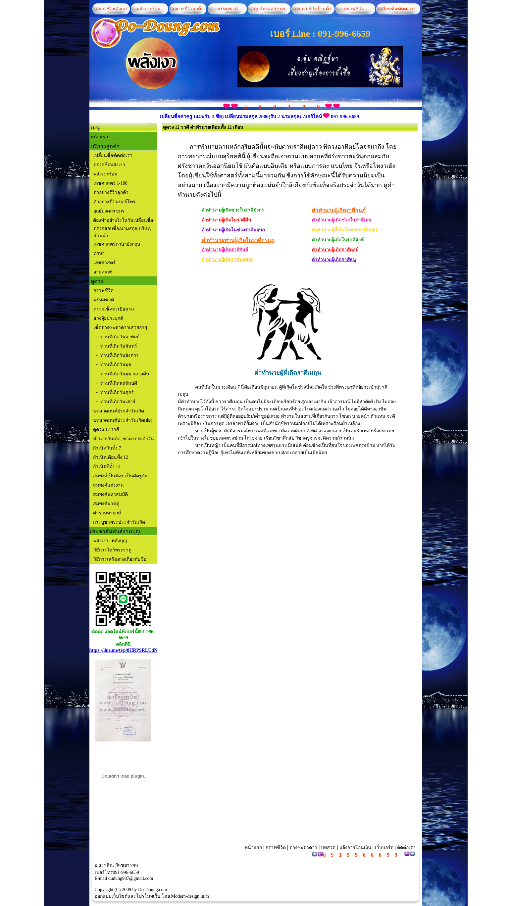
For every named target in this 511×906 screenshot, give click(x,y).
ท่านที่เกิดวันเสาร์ (117, 401)
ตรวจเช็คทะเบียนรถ (113, 309)
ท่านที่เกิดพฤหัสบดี (118, 383)
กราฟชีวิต (354, 8)
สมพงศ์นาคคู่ (106, 503)
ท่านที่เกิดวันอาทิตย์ (119, 336)
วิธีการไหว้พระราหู (112, 550)
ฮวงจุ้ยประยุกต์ (108, 318)
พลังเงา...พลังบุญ (110, 540)
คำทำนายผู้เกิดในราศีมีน (226, 219)
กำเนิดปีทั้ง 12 (106, 466)
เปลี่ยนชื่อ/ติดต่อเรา (396, 8)
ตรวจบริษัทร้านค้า (313, 8)
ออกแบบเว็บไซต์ (111, 896)
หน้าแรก (99, 136)
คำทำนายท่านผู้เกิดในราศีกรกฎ (238, 240)
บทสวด (328, 847)
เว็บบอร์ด (384, 847)
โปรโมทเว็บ (148, 896)
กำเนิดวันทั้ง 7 (106, 448)
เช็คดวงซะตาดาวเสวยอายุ (120, 327)
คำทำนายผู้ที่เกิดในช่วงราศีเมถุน (344, 229)
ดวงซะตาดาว (303, 847)
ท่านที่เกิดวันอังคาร (119, 355)
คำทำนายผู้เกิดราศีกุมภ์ (339, 210)
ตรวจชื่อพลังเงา (112, 8)
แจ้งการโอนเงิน (355, 847)
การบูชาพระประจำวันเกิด (118, 522)
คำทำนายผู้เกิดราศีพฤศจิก (227, 259)
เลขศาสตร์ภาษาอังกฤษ (116, 244)
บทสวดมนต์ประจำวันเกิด (118, 410)
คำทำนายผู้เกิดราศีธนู (334, 259)
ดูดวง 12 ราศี (106, 429)
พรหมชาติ (227, 8)
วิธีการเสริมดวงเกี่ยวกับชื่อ (119, 559)
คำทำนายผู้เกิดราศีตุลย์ (335, 249)
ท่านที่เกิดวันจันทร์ (118, 346)
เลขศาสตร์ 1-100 (110, 183)
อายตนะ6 (103, 271)
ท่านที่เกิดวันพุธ (115, 364)
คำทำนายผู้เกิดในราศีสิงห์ (338, 239)
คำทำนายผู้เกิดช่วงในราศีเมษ (341, 219)
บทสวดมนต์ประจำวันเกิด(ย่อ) (122, 420)
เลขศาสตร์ (104, 262)
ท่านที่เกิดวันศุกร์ (117, 392)
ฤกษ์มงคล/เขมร (269, 8)
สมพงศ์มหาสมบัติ (110, 494)
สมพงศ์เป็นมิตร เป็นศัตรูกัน (120, 475)
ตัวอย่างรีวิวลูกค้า (186, 8)
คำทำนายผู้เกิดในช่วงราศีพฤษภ (233, 229)
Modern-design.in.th (190, 896)
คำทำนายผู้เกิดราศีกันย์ (224, 249)
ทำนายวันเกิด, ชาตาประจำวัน (123, 438)
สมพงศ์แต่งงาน (108, 485)
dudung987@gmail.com (130, 878)
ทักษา (99, 253)
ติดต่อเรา (406, 847)
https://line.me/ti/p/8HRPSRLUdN (123, 650)
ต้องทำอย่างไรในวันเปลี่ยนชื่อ (122, 220)
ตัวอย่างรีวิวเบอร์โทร (114, 201)
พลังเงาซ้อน (148, 8)
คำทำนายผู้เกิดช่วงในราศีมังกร (232, 210)
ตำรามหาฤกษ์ (106, 512)
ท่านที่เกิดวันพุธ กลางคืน (125, 373)
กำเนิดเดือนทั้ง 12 (110, 457)
